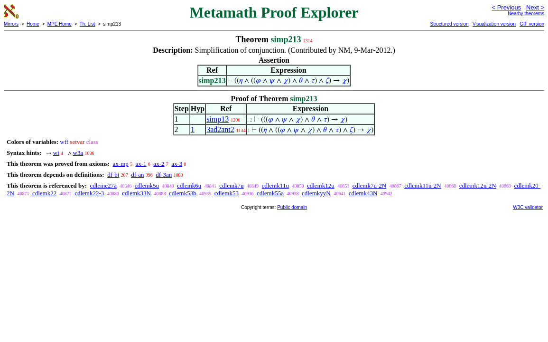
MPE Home (59, 24)
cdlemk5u (147, 185)
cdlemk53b (182, 193)
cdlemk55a (270, 193)
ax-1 (141, 163)
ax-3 (176, 163)
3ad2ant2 (220, 129)
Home (33, 24)
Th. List (87, 24)
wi (56, 152)
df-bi (113, 174)
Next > (535, 7)
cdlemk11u (275, 185)
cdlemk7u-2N (369, 185)
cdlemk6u (189, 185)
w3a (78, 152)
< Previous (506, 7)
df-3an (164, 174)
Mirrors (11, 24)
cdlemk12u (320, 185)
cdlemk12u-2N (477, 185)
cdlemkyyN (316, 193)
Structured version (449, 24)
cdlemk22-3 (89, 193)
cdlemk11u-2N (422, 185)
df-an (137, 174)
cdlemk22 (44, 193)
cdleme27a (103, 185)
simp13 (217, 119)
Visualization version (494, 24)
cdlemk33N (136, 193)
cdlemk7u (231, 185)
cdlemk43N (363, 193)
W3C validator (528, 207)
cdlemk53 (226, 193)
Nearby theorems (526, 13)
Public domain (292, 207)
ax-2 (158, 163)
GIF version (532, 24)
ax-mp (121, 163)
